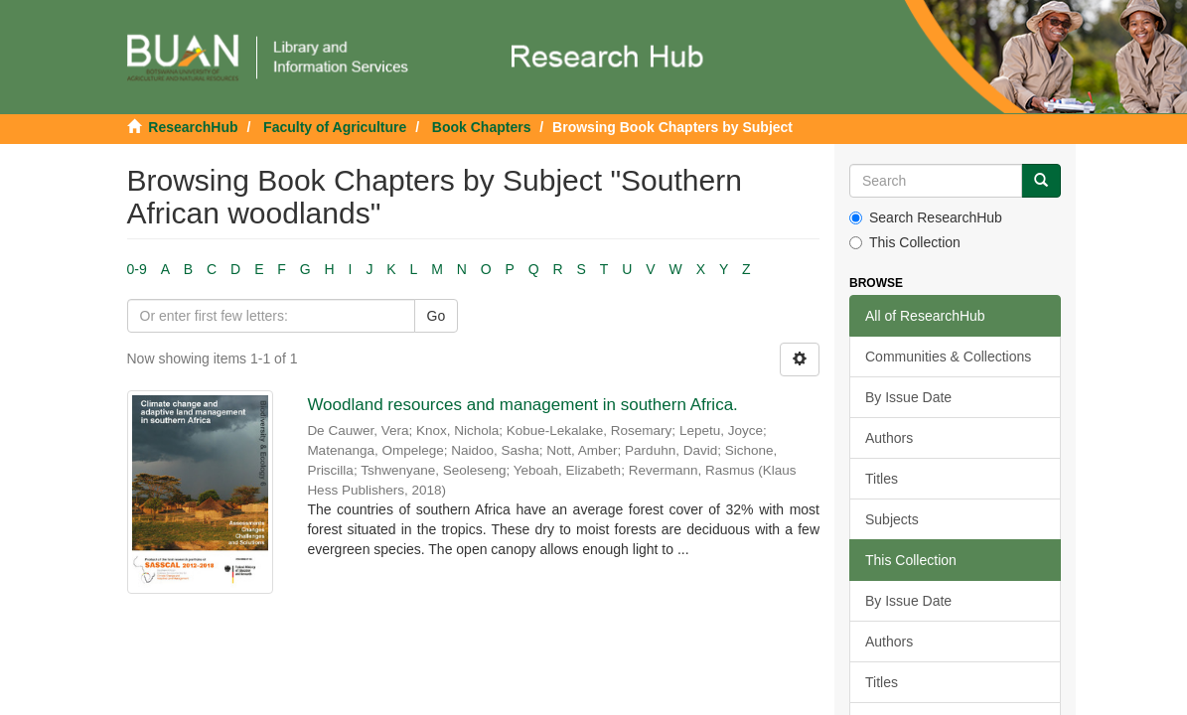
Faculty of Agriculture (334, 127)
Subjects (892, 519)
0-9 (137, 269)
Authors (889, 438)
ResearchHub (192, 127)
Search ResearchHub (925, 217)
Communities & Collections (948, 356)
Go (436, 316)
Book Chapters (481, 127)
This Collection (905, 242)
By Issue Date (908, 397)
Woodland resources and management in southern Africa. (522, 404)
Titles (881, 479)
